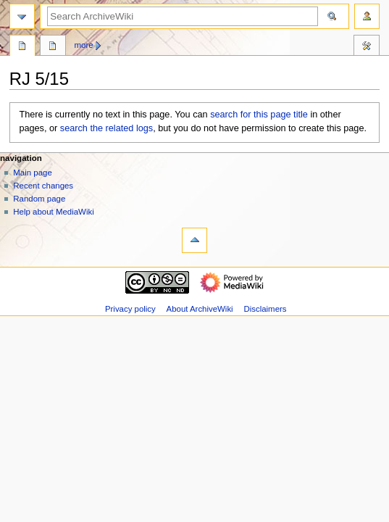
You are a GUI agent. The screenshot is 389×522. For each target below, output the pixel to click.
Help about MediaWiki (53, 211)
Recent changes (43, 185)
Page (22, 47)
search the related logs (106, 128)
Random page (39, 198)
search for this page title (259, 114)
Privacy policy (130, 308)
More (84, 45)
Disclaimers (264, 308)
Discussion (53, 47)
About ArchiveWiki (200, 308)
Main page (32, 172)
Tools (366, 47)
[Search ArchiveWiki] (182, 16)
